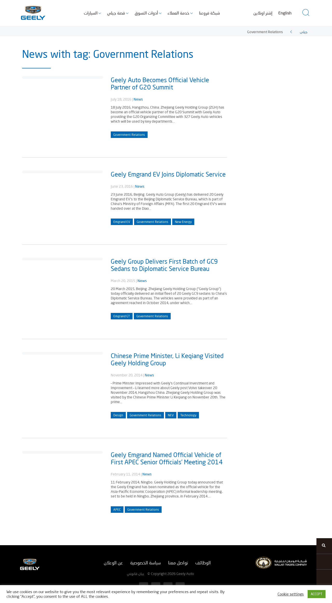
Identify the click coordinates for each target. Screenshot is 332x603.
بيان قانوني (135, 573)
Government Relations (129, 135)
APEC (117, 509)
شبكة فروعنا (209, 12)
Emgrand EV (121, 222)
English (285, 12)
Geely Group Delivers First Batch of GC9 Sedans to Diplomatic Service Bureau (164, 264)
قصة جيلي (116, 12)
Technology (188, 415)
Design (118, 415)
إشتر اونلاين (262, 12)
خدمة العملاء (178, 12)
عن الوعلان (113, 562)
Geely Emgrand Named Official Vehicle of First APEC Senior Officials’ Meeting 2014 (167, 458)
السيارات (91, 12)
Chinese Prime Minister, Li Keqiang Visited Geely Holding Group (167, 359)
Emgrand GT (121, 316)
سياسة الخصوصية (145, 562)
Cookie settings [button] (291, 594)
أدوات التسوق (146, 12)
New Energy (183, 222)
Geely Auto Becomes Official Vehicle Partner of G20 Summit (160, 83)
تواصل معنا (178, 562)
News (138, 99)
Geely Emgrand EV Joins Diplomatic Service (168, 174)
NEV (171, 415)
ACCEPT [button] (316, 594)
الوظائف (203, 562)
